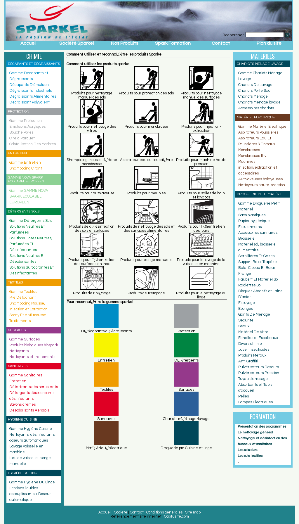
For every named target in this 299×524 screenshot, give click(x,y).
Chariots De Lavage (255, 85)
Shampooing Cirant (25, 168)
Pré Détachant (22, 297)
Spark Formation (173, 43)
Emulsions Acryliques (27, 126)
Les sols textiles (250, 456)
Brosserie (246, 238)
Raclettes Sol (249, 285)
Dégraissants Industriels (30, 91)
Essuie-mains (250, 227)
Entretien (17, 381)
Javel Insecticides (253, 349)
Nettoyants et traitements (32, 357)
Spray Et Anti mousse (27, 315)
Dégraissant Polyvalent (29, 102)
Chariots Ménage (253, 96)
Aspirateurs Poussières (258, 132)
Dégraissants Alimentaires (32, 96)
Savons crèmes (22, 404)
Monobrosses (249, 150)
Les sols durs (247, 450)
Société (120, 512)
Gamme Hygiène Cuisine (30, 429)
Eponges (245, 309)
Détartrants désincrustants (33, 387)
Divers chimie (250, 344)
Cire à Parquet (22, 138)
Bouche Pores (21, 132)
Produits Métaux (252, 355)
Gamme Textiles (23, 292)
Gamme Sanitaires (25, 375)
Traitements (20, 321)
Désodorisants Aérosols (29, 410)
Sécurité (245, 320)
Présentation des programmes (262, 426)
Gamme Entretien (25, 162)
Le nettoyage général (255, 432)
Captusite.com (176, 516)
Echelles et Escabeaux (258, 338)
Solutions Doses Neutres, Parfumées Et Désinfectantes (30, 244)
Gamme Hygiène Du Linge (32, 482)
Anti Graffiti (248, 361)
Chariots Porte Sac (254, 91)
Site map (193, 512)
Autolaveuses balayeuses (260, 179)
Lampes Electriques (255, 402)
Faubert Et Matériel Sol (258, 279)
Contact (221, 43)
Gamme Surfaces (24, 339)
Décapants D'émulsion (29, 85)
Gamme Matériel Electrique (262, 126)
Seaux (243, 326)
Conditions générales (164, 512)
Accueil (28, 43)
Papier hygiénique (254, 221)
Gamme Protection (25, 121)
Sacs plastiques (251, 215)
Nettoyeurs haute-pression (261, 185)
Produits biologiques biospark (33, 345)
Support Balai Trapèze (257, 262)
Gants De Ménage (254, 314)
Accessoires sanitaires (257, 233)
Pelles (243, 396)
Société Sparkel (76, 43)
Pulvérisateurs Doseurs (258, 367)
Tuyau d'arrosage (253, 379)
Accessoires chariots (256, 108)
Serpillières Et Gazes (256, 256)
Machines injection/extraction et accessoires (257, 167)
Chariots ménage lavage (259, 102)
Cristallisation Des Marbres (32, 144)
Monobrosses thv (252, 156)
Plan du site (269, 43)
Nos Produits (124, 43)
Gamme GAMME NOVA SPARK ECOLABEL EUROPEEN (28, 196)
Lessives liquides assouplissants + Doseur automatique (30, 494)
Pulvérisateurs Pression (258, 373)
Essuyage (246, 303)
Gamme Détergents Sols (30, 221)
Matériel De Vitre (253, 332)
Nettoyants (19, 351)
